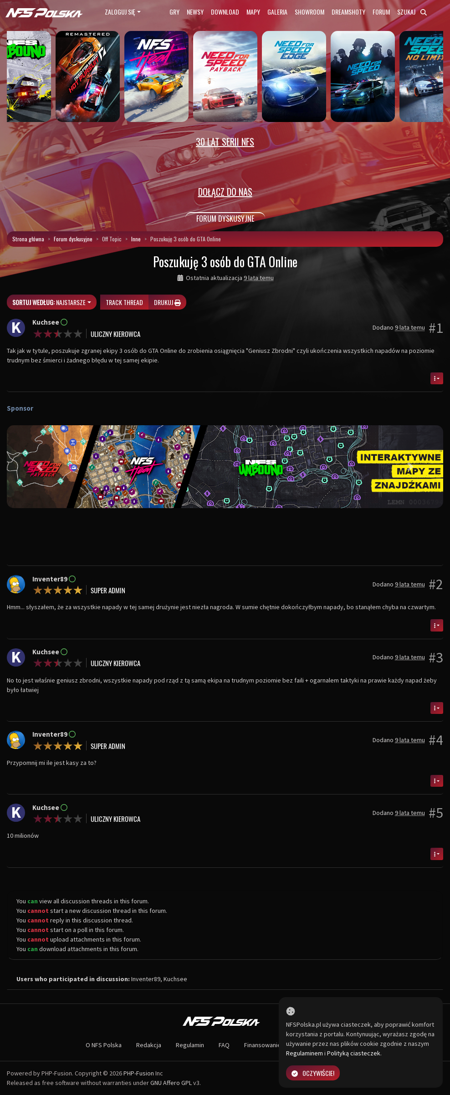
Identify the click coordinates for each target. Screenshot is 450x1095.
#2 (436, 584)
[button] (39, 467)
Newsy (195, 11)
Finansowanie (262, 1045)
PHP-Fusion (138, 1073)
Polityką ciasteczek (353, 1053)
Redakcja (148, 1045)
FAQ (224, 1045)
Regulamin (190, 1045)
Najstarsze (49, 302)
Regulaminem (304, 1053)
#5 (436, 813)
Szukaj (412, 11)
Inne (136, 238)
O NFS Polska (104, 1045)
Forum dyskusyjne (73, 238)
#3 (436, 657)
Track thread (124, 302)
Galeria (277, 11)
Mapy (253, 11)
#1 (436, 328)
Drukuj (167, 302)
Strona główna (28, 238)
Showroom (309, 11)
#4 (436, 740)
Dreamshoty (348, 11)
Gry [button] (174, 11)
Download (225, 11)
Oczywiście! (312, 1073)
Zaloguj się (120, 11)
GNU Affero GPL (171, 1083)
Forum (381, 11)
